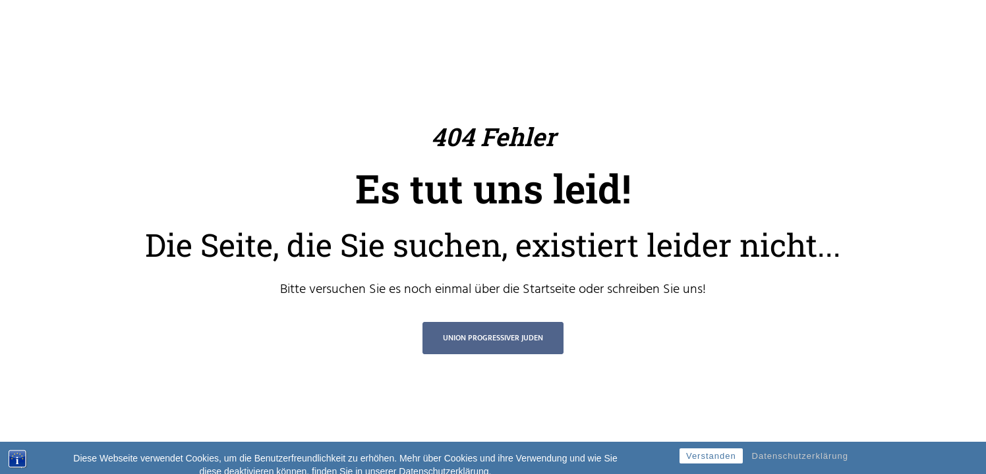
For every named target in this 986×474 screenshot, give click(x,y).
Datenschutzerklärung (800, 462)
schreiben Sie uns (655, 289)
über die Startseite (525, 289)
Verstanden (711, 462)
